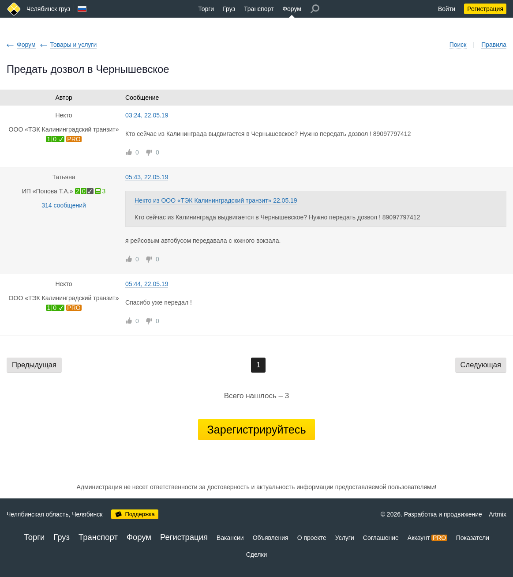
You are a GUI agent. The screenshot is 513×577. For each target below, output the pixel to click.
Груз (229, 8)
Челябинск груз (48, 8)
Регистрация (485, 8)
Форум (291, 8)
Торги (206, 8)
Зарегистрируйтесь (256, 429)
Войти (446, 8)
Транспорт (258, 8)
